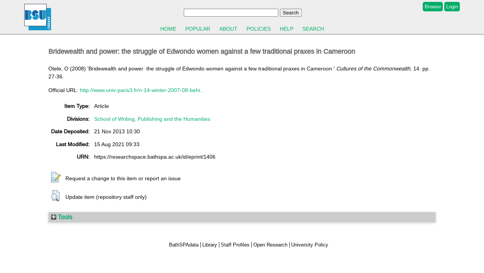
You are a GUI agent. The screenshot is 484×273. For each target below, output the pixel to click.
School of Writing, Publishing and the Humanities (152, 119)
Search (313, 29)
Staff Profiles (235, 245)
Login (452, 6)
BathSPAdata (184, 245)
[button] (56, 177)
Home (168, 29)
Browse (433, 6)
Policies (259, 29)
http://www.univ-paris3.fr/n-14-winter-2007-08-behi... (142, 90)
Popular (197, 29)
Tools (61, 217)
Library (209, 245)
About (228, 29)
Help (286, 29)
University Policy (309, 245)
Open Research (270, 245)
